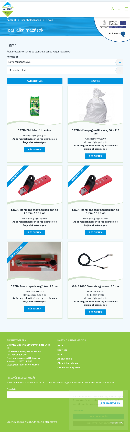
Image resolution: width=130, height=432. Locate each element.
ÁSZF (60, 345)
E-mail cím (12, 389)
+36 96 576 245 (33, 351)
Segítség (62, 349)
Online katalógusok (68, 367)
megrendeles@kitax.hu (26, 358)
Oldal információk (67, 363)
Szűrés (96, 81)
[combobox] (65, 62)
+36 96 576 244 (18, 351)
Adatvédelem (64, 358)
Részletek (34, 149)
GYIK (59, 354)
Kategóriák (35, 81)
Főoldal (11, 20)
